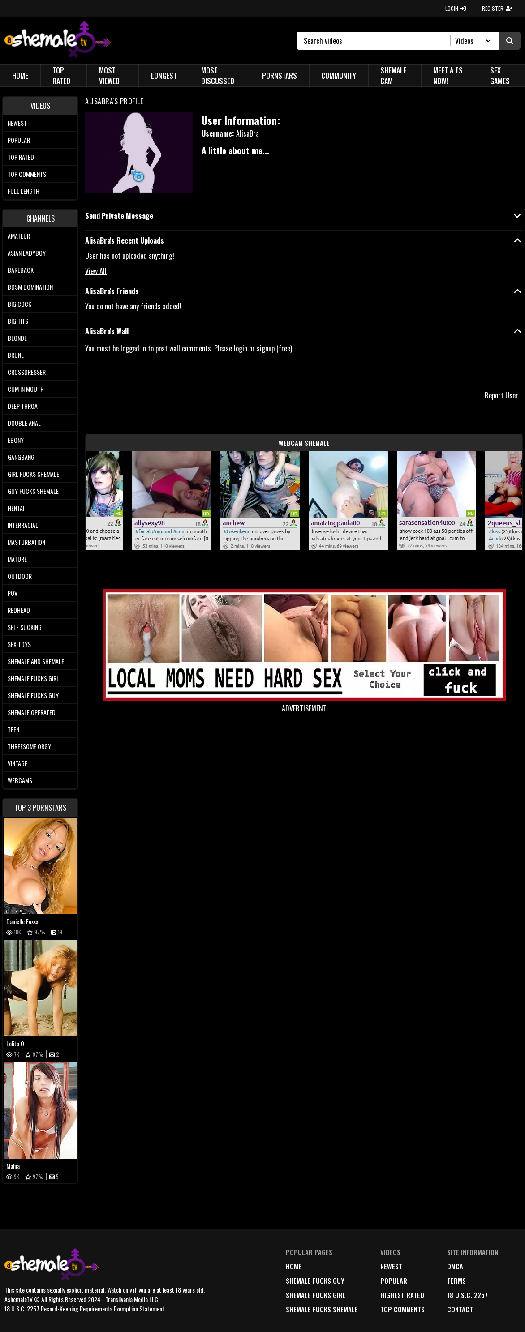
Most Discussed (217, 75)
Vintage (17, 763)
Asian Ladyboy (27, 252)
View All (96, 271)
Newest (17, 123)
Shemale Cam (393, 75)
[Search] (377, 40)
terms (456, 1280)
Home (20, 75)
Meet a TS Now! (448, 75)
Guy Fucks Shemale (33, 491)
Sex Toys (19, 644)
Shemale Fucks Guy (33, 695)
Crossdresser (27, 372)
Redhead (19, 610)
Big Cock (19, 303)
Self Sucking (25, 627)
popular (393, 1280)
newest (391, 1266)
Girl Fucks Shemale (33, 474)
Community (338, 75)
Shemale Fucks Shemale (322, 1309)
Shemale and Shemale (36, 661)
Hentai (16, 508)
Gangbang (21, 457)
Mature (17, 559)
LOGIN (455, 8)
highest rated (402, 1295)
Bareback (21, 269)
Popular (19, 140)
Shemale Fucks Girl (33, 678)
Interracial (23, 525)
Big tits (18, 321)
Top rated (21, 157)
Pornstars (279, 75)
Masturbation (26, 542)
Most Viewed (109, 75)
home (293, 1266)
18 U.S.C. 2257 (467, 1295)
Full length (23, 191)
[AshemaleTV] (57, 40)
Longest (164, 75)
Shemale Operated (32, 712)
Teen (13, 729)
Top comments (27, 174)
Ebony (16, 440)
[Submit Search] (510, 41)
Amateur (19, 235)
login (240, 348)
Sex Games (500, 75)
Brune (16, 355)
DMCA (455, 1266)
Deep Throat (24, 406)
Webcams (20, 780)
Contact (460, 1309)
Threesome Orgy (29, 746)
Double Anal (24, 423)
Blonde (17, 338)
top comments (402, 1309)
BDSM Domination (30, 286)
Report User (501, 395)
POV (12, 593)
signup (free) (274, 348)
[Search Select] (471, 41)
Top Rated (61, 75)
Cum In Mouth (26, 389)
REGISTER (497, 8)
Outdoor (20, 576)
